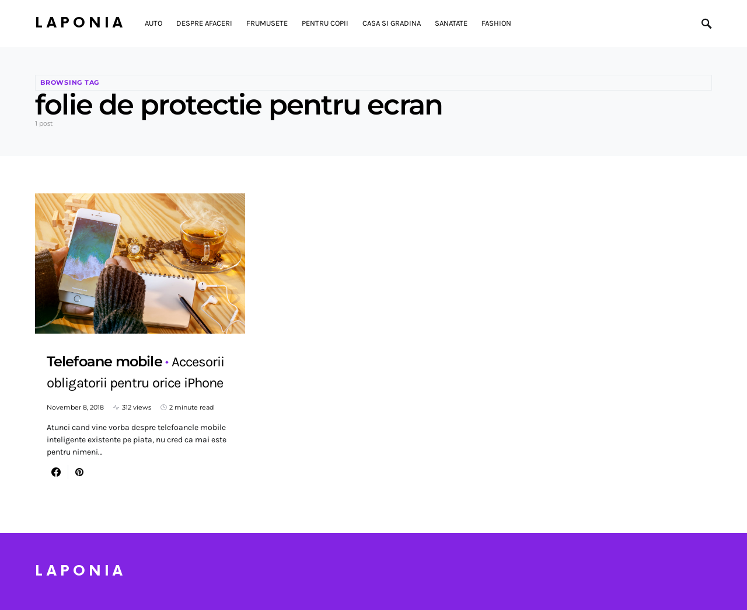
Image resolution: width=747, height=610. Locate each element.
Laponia (80, 23)
